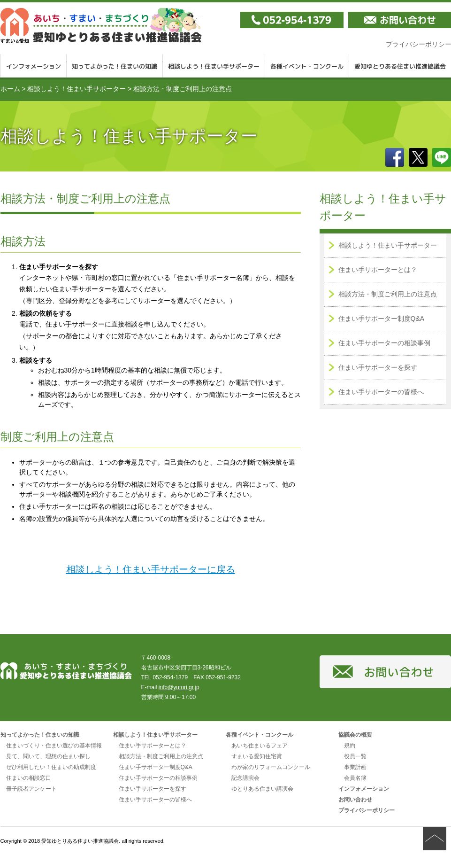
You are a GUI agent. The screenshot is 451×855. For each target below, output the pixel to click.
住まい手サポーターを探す (377, 367)
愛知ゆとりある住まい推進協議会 (101, 25)
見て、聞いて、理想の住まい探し (48, 756)
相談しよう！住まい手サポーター (214, 66)
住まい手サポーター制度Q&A (381, 318)
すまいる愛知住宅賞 (256, 756)
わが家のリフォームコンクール (270, 767)
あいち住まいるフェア (259, 745)
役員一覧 (355, 756)
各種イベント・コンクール (307, 66)
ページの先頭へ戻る (434, 838)
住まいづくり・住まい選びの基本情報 (54, 745)
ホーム (10, 89)
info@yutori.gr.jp (179, 687)
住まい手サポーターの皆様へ (381, 392)
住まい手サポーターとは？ (377, 269)
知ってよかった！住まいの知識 (115, 66)
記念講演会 (245, 778)
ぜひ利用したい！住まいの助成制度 (51, 767)
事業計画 (355, 767)
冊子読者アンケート (31, 788)
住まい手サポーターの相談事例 (384, 343)
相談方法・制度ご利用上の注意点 (387, 294)
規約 (349, 745)
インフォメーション (33, 66)
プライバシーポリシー (366, 810)
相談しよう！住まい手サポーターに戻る (150, 569)
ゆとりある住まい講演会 (262, 788)
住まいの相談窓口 (28, 778)
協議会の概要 (355, 734)
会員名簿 (355, 778)
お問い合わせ (355, 799)
